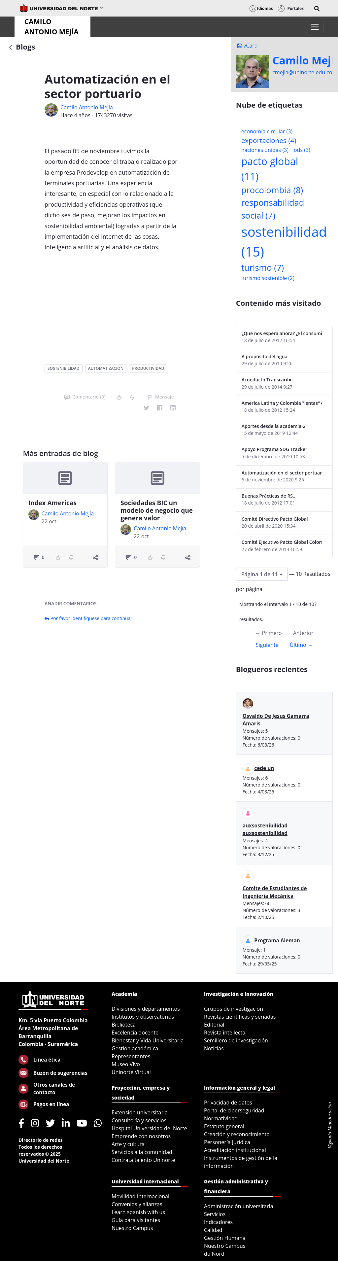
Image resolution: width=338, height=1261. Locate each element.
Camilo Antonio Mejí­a (86, 107)
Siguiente (267, 644)
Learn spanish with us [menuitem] (138, 1212)
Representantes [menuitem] (131, 1056)
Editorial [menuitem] (214, 1024)
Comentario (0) (84, 397)
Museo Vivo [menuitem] (126, 1064)
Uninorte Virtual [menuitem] (131, 1072)
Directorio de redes (40, 1140)
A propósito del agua (264, 356)
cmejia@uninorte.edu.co (302, 72)
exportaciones (268, 140)
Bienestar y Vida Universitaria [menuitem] (148, 1040)
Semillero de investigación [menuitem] (236, 1040)
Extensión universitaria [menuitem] (140, 1112)
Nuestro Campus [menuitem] (132, 1228)
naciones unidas (264, 150)
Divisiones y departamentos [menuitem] (146, 1008)
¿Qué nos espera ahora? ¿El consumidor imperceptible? (282, 333)
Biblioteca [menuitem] (124, 1024)
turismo (262, 267)
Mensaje (160, 397)
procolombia (272, 190)
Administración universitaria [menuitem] (238, 1206)
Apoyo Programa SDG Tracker (274, 449)
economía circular (267, 131)
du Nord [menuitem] (214, 1253)
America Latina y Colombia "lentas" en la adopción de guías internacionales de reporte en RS (282, 403)
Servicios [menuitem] (214, 1214)
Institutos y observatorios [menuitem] (143, 1016)
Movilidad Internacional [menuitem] (140, 1196)
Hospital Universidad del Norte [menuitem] (149, 1128)
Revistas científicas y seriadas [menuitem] (240, 1016)
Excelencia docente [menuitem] (135, 1032)
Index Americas (52, 503)
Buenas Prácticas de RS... (269, 496)
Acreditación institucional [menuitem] (235, 1150)
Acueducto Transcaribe (267, 379)
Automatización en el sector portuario (282, 473)
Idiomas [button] (261, 8)
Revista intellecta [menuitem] (224, 1032)
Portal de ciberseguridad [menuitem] (234, 1110)
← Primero (268, 633)
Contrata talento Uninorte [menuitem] (143, 1160)
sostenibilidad (63, 368)
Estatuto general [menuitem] (224, 1126)
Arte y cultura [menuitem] (128, 1144)
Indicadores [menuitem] (218, 1222)
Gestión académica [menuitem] (135, 1048)
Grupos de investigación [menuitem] (233, 1008)
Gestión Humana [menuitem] (225, 1238)
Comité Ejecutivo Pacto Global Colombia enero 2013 (282, 542)
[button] (317, 8)
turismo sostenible (267, 278)
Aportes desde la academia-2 (274, 426)
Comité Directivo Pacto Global (275, 519)
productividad (148, 368)
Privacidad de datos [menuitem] (228, 1102)
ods (302, 150)
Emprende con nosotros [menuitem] (141, 1136)
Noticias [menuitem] (214, 1048)
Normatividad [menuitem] (221, 1118)
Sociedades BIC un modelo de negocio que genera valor (156, 510)
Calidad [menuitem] (213, 1230)
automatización (105, 368)
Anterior (303, 633)
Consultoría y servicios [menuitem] (139, 1120)
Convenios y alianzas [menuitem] (137, 1204)
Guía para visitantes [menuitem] (136, 1220)
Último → (301, 644)
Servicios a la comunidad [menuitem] (142, 1152)
